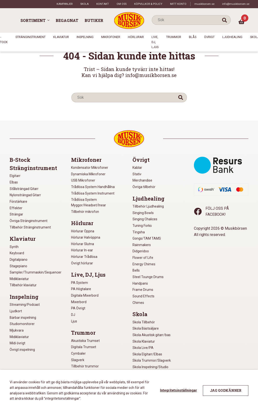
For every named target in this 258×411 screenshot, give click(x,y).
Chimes (138, 303)
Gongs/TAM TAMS (146, 238)
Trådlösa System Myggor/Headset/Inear (88, 202)
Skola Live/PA (142, 348)
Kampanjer (65, 4)
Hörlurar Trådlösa (84, 257)
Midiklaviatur (19, 279)
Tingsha (138, 232)
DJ (73, 315)
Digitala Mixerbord (85, 295)
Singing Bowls (143, 213)
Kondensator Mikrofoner (89, 168)
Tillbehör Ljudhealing (148, 206)
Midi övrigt (17, 343)
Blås (192, 37)
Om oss (121, 4)
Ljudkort (16, 311)
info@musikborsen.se (235, 4)
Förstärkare (18, 201)
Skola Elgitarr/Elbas (147, 354)
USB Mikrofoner (83, 180)
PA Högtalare (81, 289)
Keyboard (17, 253)
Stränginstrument (30, 37)
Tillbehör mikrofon (85, 212)
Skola (84, 4)
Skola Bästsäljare (145, 328)
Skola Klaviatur (143, 341)
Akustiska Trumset (85, 341)
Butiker (94, 20)
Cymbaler (78, 353)
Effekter (16, 208)
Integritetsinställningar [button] (178, 390)
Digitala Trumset (83, 347)
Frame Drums (142, 290)
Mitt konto (178, 4)
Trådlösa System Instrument (92, 193)
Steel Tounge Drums (148, 277)
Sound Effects (143, 296)
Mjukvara (17, 330)
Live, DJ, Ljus (155, 42)
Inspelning (85, 37)
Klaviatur (61, 37)
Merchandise (142, 180)
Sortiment (33, 20)
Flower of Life (142, 258)
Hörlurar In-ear (82, 250)
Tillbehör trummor (85, 366)
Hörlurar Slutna (82, 244)
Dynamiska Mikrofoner (88, 174)
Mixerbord (78, 302)
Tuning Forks (142, 226)
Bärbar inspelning (23, 318)
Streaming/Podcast (25, 305)
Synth (14, 247)
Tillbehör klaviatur (23, 285)
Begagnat (67, 20)
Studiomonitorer (22, 324)
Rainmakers (141, 245)
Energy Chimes (143, 264)
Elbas (14, 182)
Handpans (140, 283)
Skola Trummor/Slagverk (151, 360)
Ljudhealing (232, 37)
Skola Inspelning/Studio (150, 367)
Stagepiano (18, 266)
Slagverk (77, 360)
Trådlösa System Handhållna (93, 187)
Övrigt (209, 37)
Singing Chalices (144, 219)
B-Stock (20, 160)
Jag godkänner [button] (225, 390)
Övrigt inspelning (22, 350)
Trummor (173, 37)
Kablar (137, 168)
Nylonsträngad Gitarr (25, 195)
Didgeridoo (140, 251)
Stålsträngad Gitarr (24, 189)
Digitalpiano (18, 259)
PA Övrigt (78, 308)
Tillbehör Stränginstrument (30, 227)
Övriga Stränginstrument (28, 221)
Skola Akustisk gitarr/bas (151, 335)
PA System (79, 283)
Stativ (136, 174)
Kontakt (102, 4)
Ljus (74, 321)
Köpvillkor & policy (148, 4)
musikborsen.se (204, 4)
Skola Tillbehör (143, 322)
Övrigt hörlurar (82, 263)
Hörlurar (136, 37)
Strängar (16, 214)
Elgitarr (15, 176)
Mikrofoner (110, 37)
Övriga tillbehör (143, 187)
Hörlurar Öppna (82, 231)
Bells (136, 270)
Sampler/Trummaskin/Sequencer (35, 272)
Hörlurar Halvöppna (85, 237)
